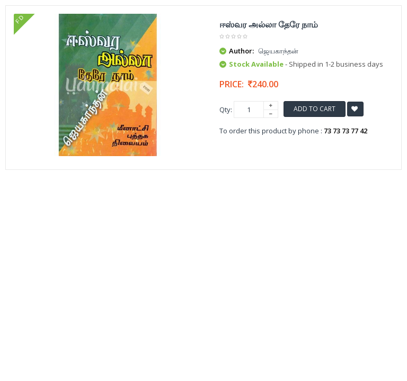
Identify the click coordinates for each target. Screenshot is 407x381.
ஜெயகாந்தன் (278, 51)
